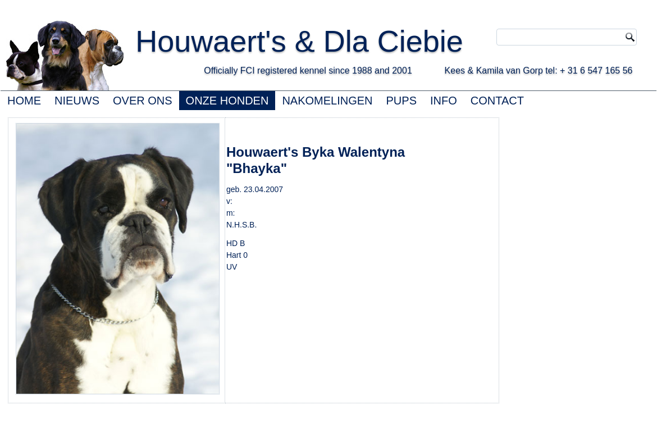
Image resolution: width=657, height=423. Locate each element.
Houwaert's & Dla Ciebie (299, 41)
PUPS (401, 100)
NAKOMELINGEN (327, 100)
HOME (24, 100)
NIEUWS (76, 100)
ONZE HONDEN (227, 100)
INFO (443, 100)
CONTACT (497, 100)
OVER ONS (142, 100)
